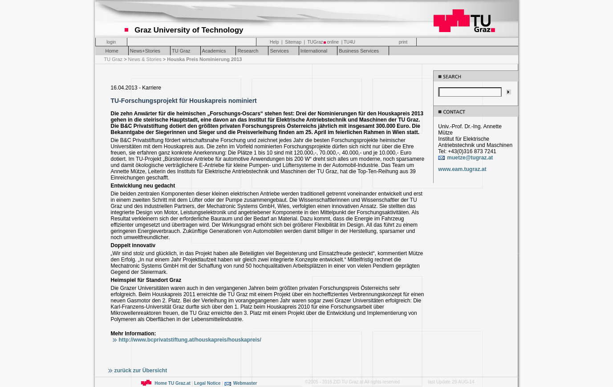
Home (112, 50)
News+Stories (145, 50)
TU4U (349, 42)
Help (274, 42)
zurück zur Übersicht (140, 370)
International (314, 50)
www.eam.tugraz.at (462, 169)
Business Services (359, 50)
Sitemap (293, 42)
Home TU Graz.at (172, 383)
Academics (214, 50)
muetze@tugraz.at (470, 158)
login (111, 42)
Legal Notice (207, 383)
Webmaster (245, 383)
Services (279, 50)
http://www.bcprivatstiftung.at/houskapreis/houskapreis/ (190, 340)
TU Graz (181, 50)
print (403, 42)
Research (247, 50)
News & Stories (145, 59)
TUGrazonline (323, 42)
